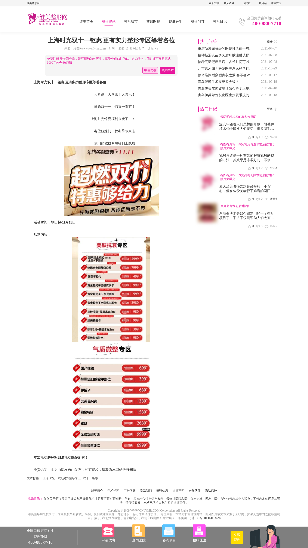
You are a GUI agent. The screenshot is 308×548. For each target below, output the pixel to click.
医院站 (246, 3)
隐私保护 (211, 490)
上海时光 (49, 478)
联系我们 (146, 490)
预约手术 (168, 70)
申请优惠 (150, 70)
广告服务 (130, 490)
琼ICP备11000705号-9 (206, 518)
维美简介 (97, 490)
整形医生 (175, 21)
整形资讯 (109, 21)
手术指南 (113, 490)
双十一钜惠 (90, 478)
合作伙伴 (195, 490)
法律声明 (178, 490)
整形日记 (220, 21)
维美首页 (276, 3)
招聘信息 (162, 490)
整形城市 (131, 21)
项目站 (263, 3)
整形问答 (197, 21)
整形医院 (153, 21)
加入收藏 (229, 3)
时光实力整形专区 (69, 478)
